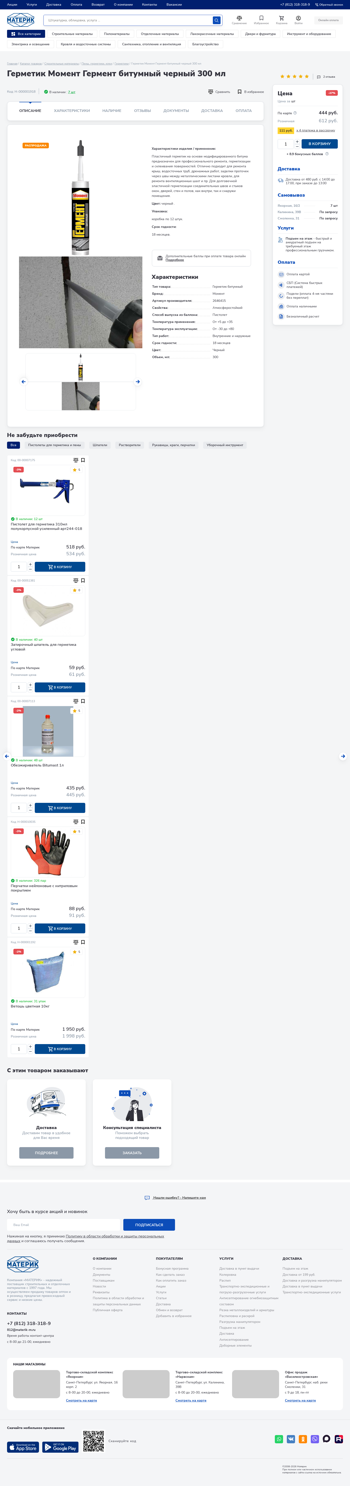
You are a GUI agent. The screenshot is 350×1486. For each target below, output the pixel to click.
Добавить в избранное (174, 1316)
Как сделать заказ (170, 1274)
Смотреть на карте (81, 1400)
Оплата (76, 4)
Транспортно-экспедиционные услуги (312, 1292)
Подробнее (175, 260)
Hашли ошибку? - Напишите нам (175, 1197)
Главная (12, 63)
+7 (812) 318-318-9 (295, 4)
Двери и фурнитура (260, 34)
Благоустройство (205, 44)
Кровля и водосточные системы (86, 44)
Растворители (129, 445)
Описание (30, 110)
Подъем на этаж (232, 1327)
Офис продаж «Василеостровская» (301, 1374)
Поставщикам (103, 1280)
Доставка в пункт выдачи (239, 1268)
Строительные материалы (72, 34)
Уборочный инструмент (225, 445)
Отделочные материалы (160, 34)
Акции (12, 4)
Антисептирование (234, 1339)
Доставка (53, 4)
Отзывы (142, 110)
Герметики (122, 63)
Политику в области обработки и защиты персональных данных (85, 1238)
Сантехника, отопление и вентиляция (151, 44)
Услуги (32, 4)
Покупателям (169, 1258)
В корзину (320, 144)
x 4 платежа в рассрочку (315, 130)
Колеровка (227, 1274)
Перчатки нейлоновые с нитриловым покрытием (44, 889)
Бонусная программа (172, 1268)
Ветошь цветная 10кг (30, 1008)
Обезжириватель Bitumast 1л (37, 766)
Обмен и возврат (169, 1310)
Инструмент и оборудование (309, 34)
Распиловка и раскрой (236, 1316)
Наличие (111, 110)
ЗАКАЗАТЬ (132, 1155)
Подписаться (149, 1225)
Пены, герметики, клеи (97, 63)
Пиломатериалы (117, 34)
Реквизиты (101, 1292)
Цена (14, 542)
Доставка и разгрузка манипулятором (312, 1280)
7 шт (71, 92)
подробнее (46, 1155)
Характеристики (72, 110)
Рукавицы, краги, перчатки (173, 445)
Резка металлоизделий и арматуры (246, 1310)
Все (13, 445)
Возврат (98, 4)
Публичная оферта (108, 1310)
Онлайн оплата (328, 20)
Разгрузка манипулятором (239, 1322)
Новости (99, 1286)
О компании (123, 4)
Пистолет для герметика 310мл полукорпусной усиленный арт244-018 (46, 526)
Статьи (161, 1298)
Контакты (149, 4)
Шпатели (100, 445)
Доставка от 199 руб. (299, 1274)
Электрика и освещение (31, 44)
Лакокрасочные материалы (212, 34)
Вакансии (174, 4)
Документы (176, 110)
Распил (225, 1280)
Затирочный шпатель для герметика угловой (43, 647)
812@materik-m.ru (21, 1330)
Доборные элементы (235, 1345)
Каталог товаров (31, 63)
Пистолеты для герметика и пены (54, 445)
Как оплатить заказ (171, 1280)
